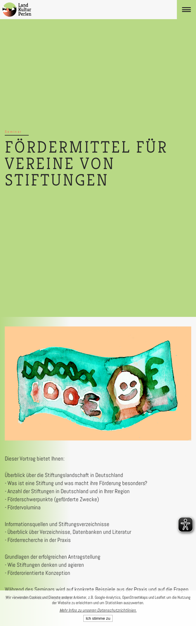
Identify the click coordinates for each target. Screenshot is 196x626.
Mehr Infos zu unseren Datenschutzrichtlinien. (98, 610)
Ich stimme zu (98, 618)
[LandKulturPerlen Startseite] (17, 9)
